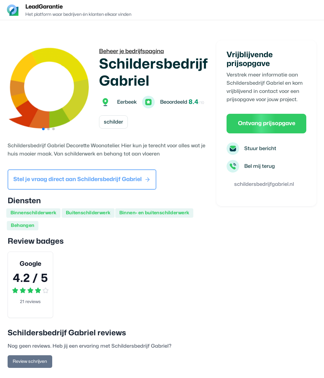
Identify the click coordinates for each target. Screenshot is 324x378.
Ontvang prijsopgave (266, 123)
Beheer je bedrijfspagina (131, 51)
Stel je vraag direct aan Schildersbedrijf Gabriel (82, 179)
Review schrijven (30, 361)
